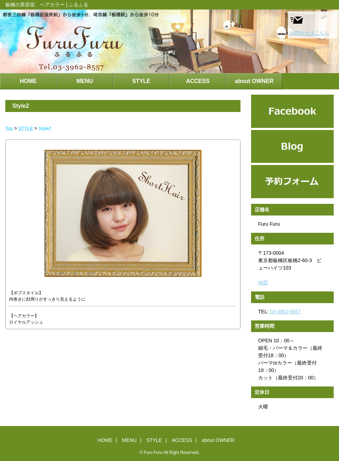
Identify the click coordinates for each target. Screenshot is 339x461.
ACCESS (198, 81)
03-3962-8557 (285, 311)
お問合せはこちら (309, 24)
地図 (263, 282)
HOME (28, 81)
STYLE (141, 81)
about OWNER (254, 81)
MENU (84, 81)
